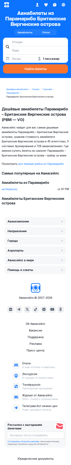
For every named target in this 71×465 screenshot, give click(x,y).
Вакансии (35, 330)
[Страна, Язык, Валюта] (63, 4)
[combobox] (35, 42)
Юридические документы (36, 458)
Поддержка (36, 337)
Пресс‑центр (35, 350)
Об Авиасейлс (35, 324)
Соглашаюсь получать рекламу (23, 441)
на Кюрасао (9, 189)
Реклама (36, 344)
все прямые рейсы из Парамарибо (41, 163)
